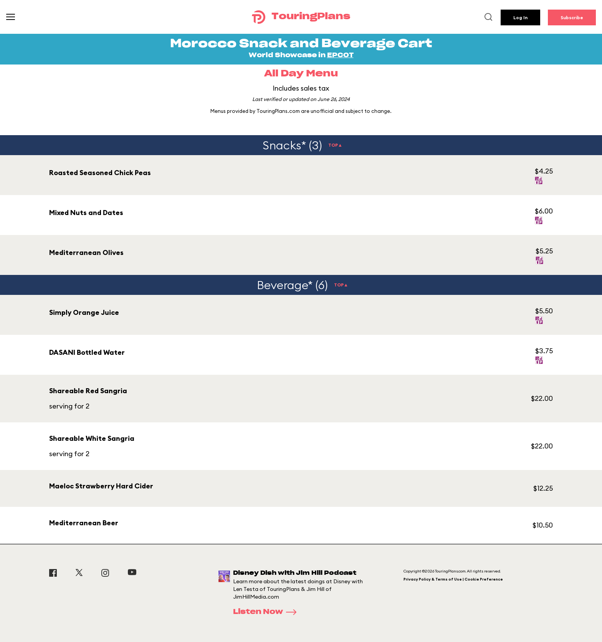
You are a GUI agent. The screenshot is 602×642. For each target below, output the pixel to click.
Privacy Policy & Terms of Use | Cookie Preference (453, 579)
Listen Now (267, 612)
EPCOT (340, 55)
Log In (520, 17)
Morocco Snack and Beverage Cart (301, 44)
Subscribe (572, 17)
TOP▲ (335, 145)
